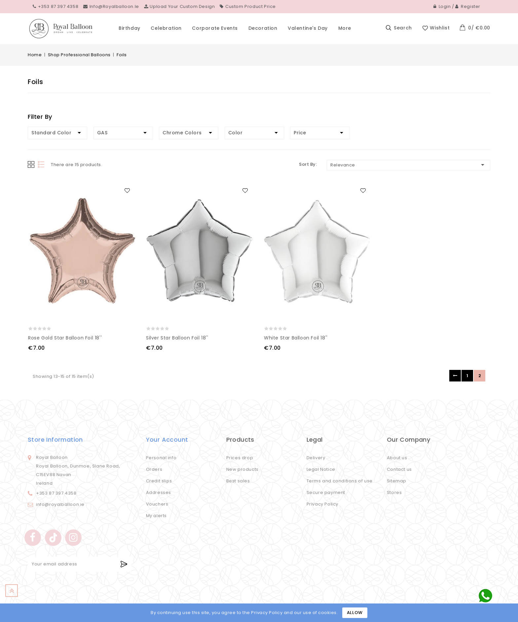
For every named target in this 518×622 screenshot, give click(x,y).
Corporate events (215, 28)
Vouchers (157, 504)
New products (242, 469)
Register (467, 6)
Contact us (399, 469)
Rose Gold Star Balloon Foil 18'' (65, 337)
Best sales (238, 481)
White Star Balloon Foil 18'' (296, 337)
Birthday (129, 28)
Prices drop (239, 458)
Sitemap (396, 481)
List (42, 164)
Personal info (161, 458)
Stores (394, 492)
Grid (31, 164)
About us (397, 458)
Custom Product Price (248, 6)
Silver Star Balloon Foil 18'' (177, 337)
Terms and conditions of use (340, 481)
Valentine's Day (308, 28)
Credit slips (159, 481)
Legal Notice (321, 469)
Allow (355, 612)
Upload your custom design (179, 6)
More (344, 28)
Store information (55, 439)
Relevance (408, 165)
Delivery (316, 458)
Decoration (263, 28)
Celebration (166, 28)
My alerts (156, 515)
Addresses (158, 492)
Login (442, 6)
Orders (154, 469)
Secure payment (326, 492)
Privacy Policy (322, 504)
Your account (167, 439)
